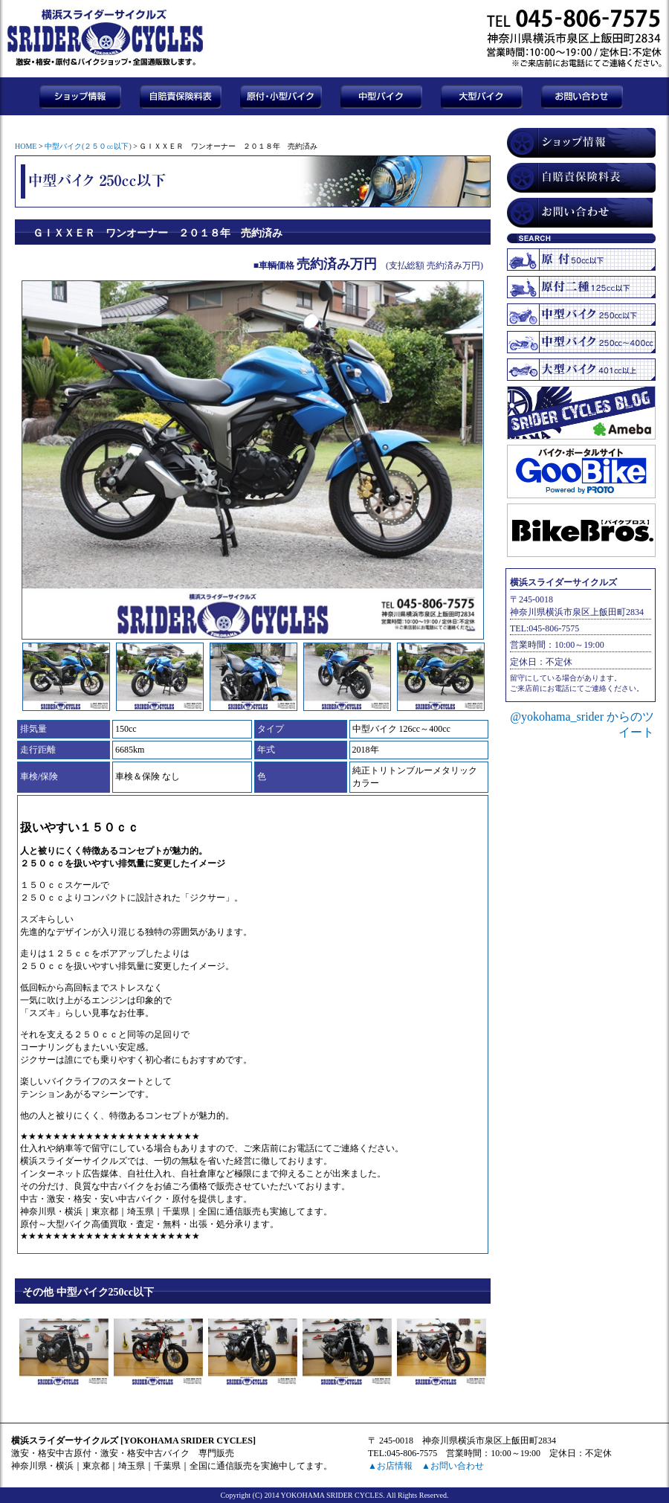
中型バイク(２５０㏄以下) (88, 146)
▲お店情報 (390, 1466)
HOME (25, 146)
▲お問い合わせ (452, 1466)
